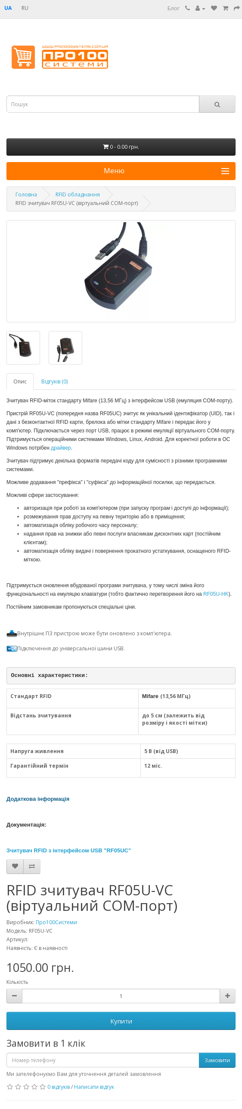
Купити (121, 1021)
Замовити (217, 1060)
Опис (20, 381)
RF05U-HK (216, 594)
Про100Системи (56, 922)
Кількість (17, 982)
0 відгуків (58, 1087)
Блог (174, 8)
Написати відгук (94, 1087)
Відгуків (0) (54, 381)
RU (25, 8)
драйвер (61, 448)
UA (8, 8)
